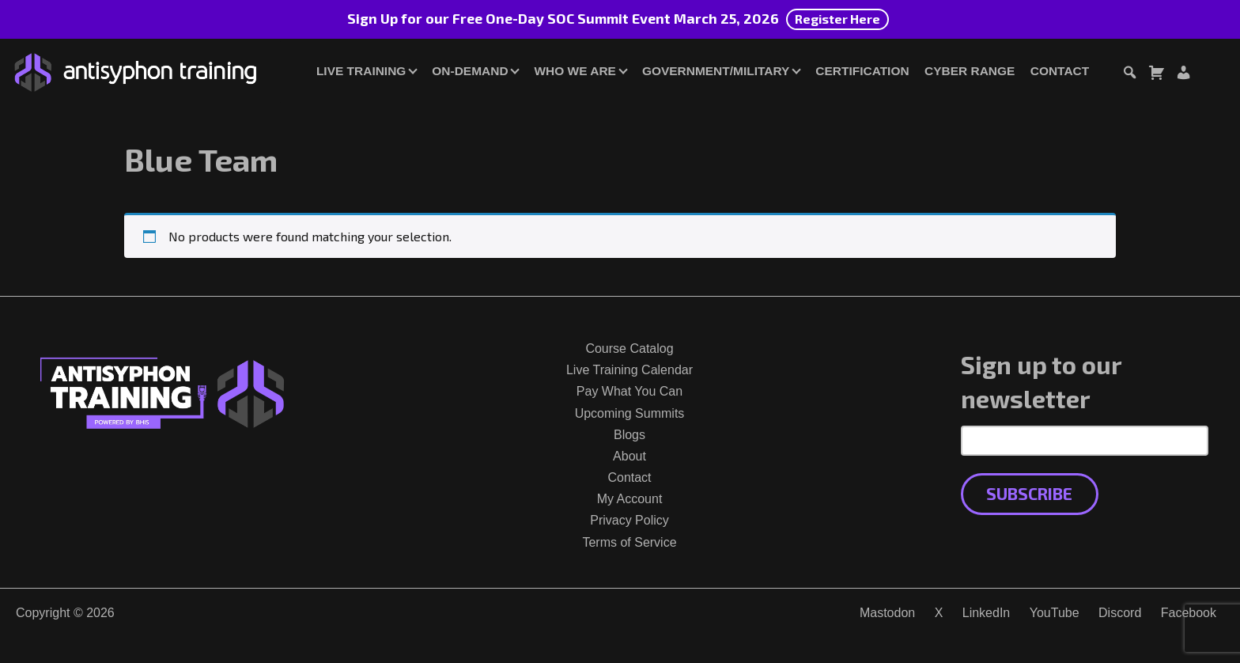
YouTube (1054, 612)
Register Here (837, 18)
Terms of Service (629, 542)
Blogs (629, 434)
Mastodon (887, 612)
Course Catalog (629, 348)
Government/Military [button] (715, 71)
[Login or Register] (1183, 75)
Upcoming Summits (630, 413)
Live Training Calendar (629, 370)
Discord (1119, 612)
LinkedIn (986, 612)
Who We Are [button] (575, 71)
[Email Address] (1084, 441)
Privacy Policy (629, 520)
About (629, 456)
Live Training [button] (361, 71)
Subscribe (1029, 493)
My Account (630, 499)
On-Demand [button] (470, 71)
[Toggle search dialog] (1129, 75)
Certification (862, 71)
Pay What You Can (629, 391)
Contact (1059, 71)
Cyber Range (969, 71)
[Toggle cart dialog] (1156, 75)
